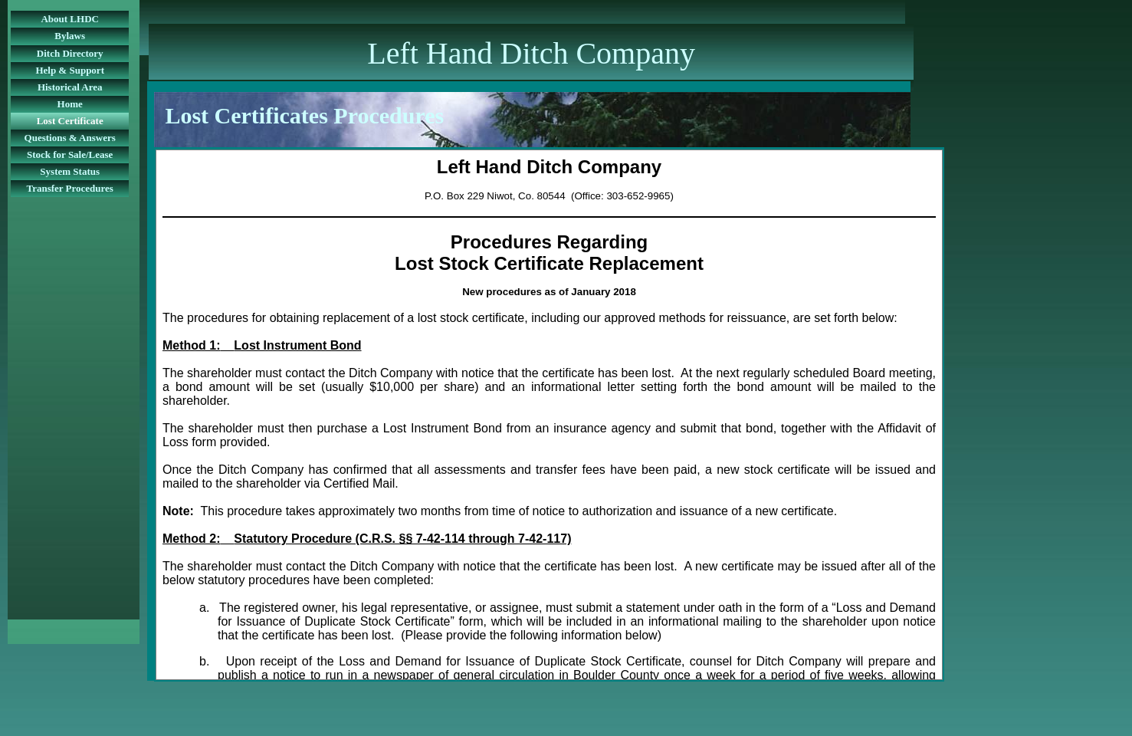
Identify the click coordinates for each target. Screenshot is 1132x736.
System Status (70, 171)
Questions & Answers (70, 137)
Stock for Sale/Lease (70, 154)
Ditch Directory (70, 53)
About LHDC (70, 19)
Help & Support (69, 70)
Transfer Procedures (69, 188)
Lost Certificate (70, 121)
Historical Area (70, 87)
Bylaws (69, 35)
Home (70, 104)
